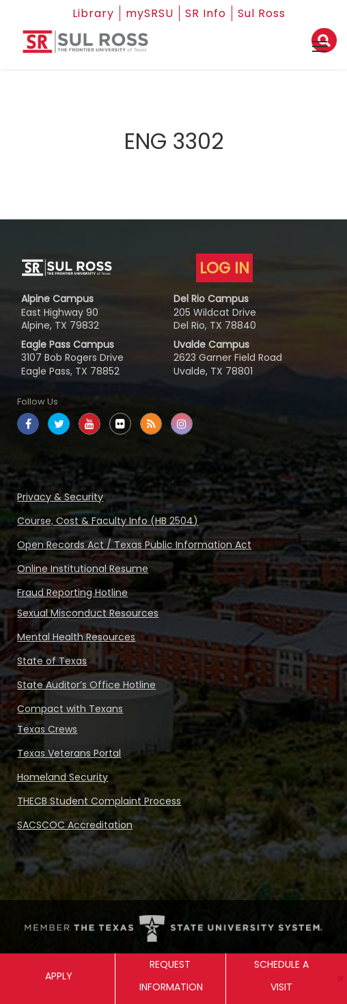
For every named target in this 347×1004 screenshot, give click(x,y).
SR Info (205, 13)
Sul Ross (262, 13)
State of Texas (52, 661)
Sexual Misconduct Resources (87, 613)
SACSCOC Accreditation (75, 825)
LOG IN (224, 268)
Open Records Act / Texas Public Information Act (134, 545)
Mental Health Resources (76, 637)
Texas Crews (47, 729)
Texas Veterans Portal (69, 753)
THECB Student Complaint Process (99, 801)
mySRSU (150, 13)
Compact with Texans (70, 709)
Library (93, 13)
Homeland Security (62, 777)
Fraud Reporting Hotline (72, 592)
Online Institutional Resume (82, 568)
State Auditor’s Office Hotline (86, 685)
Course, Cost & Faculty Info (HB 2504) (107, 521)
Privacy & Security (60, 497)
